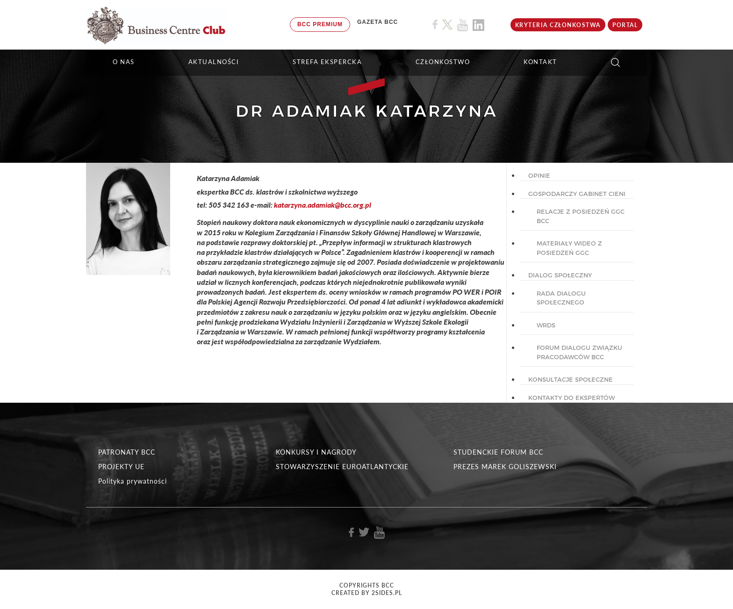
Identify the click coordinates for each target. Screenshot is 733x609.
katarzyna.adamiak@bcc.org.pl (322, 204)
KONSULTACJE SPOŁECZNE (570, 379)
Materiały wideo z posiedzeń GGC (569, 247)
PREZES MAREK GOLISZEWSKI (505, 467)
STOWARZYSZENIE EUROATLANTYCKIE (342, 467)
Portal (625, 25)
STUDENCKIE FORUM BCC (498, 452)
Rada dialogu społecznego (561, 298)
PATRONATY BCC (126, 452)
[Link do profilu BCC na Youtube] (462, 25)
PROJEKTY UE (121, 467)
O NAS (124, 61)
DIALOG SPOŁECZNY (560, 275)
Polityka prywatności (132, 481)
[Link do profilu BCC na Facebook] (435, 24)
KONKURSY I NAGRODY (316, 452)
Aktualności (213, 61)
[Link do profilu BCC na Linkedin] (478, 25)
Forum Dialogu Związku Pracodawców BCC (579, 352)
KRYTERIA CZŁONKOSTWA (558, 25)
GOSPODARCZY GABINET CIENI (576, 193)
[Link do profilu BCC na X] (447, 25)
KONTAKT (540, 61)
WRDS (546, 325)
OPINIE (539, 175)
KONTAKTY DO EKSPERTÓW (571, 397)
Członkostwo (443, 61)
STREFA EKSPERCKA (327, 61)
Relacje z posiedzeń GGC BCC (581, 216)
